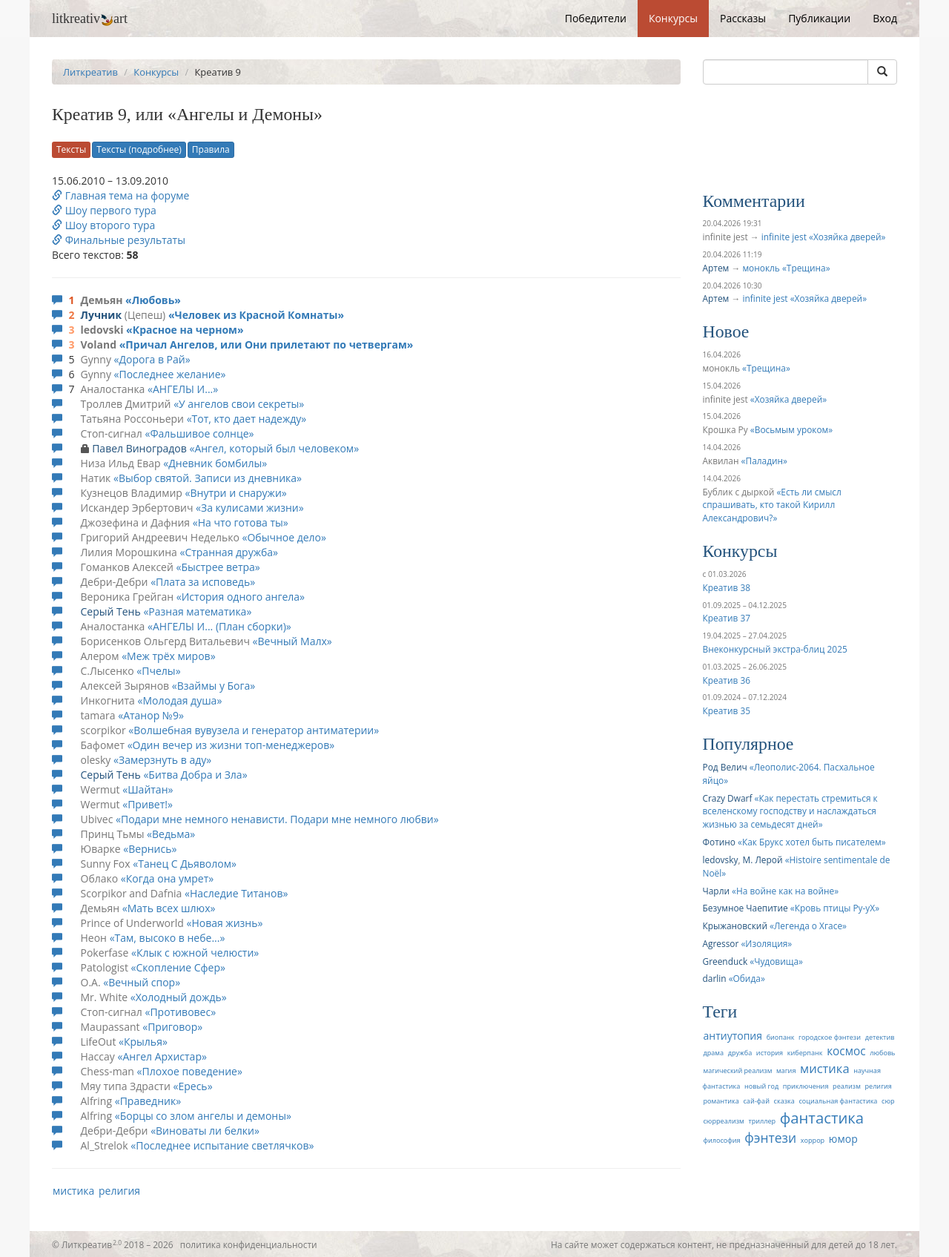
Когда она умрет (167, 878)
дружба (740, 1053)
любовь (882, 1053)
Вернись (149, 849)
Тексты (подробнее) (139, 149)
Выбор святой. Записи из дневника (208, 478)
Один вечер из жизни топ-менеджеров (231, 745)
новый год (761, 1086)
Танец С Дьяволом (184, 864)
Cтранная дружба (229, 552)
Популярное (748, 743)
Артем (716, 268)
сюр (888, 1101)
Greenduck (725, 961)
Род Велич (725, 767)
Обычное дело (284, 537)
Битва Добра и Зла (195, 775)
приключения (806, 1086)
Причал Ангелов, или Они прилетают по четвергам (265, 344)
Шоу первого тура (104, 210)
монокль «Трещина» (786, 268)
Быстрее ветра (217, 567)
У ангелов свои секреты (239, 404)
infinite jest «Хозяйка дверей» (823, 237)
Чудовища (776, 961)
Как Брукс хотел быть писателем (812, 842)
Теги (720, 1011)
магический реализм (738, 1070)
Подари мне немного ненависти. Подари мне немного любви (277, 819)
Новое (726, 331)
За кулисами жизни (250, 508)
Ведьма (171, 834)
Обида (747, 978)
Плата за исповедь (203, 582)
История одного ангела (241, 597)
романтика (721, 1101)
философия (722, 1140)
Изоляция (766, 943)
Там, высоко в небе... (167, 938)
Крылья (143, 1042)
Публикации (819, 18)
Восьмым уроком (792, 429)
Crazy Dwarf (728, 798)
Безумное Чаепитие (745, 908)
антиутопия (733, 1036)
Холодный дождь (179, 997)
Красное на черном (185, 330)
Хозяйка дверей (789, 399)
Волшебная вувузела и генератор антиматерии (253, 730)
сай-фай (756, 1101)
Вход (885, 18)
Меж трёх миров (169, 656)
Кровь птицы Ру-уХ (835, 908)
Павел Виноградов (139, 448)
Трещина (766, 368)
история (769, 1053)
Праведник (148, 1101)
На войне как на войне (785, 891)
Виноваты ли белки (205, 1131)
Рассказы (743, 18)
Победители (595, 18)
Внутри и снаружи (236, 493)
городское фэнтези (829, 1037)
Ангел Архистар (162, 1056)
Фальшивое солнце (199, 433)
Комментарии (754, 201)
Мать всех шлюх (169, 908)
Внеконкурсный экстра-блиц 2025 (775, 649)
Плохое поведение (189, 1071)
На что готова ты (240, 522)
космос (846, 1051)
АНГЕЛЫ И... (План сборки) (219, 626)
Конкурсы (673, 18)
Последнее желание (170, 374)
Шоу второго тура (103, 225)
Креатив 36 (726, 680)
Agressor (721, 943)
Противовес (180, 1012)
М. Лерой (763, 859)
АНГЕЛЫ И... (183, 389)
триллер (762, 1121)
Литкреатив (90, 72)
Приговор (172, 1027)
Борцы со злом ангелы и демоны (203, 1116)
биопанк (781, 1037)
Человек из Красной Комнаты (256, 315)
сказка (784, 1101)
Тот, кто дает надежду (247, 419)
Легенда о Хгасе (808, 925)
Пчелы (158, 671)
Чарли (716, 891)
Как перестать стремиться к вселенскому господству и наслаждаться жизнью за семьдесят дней (790, 811)
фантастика (822, 1117)
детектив (880, 1037)
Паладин (765, 460)
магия (786, 1070)
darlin (715, 978)
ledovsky (720, 859)
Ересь (192, 1086)
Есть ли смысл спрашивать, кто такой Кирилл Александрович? (772, 505)
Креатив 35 (726, 710)
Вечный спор (141, 982)
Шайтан (148, 789)
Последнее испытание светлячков (222, 1145)
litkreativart (90, 18)
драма (714, 1053)
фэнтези (770, 1138)
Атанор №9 (151, 715)
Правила (211, 149)
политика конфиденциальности (248, 1244)
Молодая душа (179, 700)
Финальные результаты (118, 240)
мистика (73, 1191)
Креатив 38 (726, 587)
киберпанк (805, 1053)
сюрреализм (724, 1121)
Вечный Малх (292, 641)
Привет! (148, 804)
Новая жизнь (224, 923)
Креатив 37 (726, 618)
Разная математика (197, 611)
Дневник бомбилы (215, 463)
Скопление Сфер (178, 967)
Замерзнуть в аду (162, 760)
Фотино (719, 842)
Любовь (153, 300)
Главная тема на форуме (120, 195)
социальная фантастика (837, 1101)
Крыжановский (735, 925)
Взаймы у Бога (214, 686)
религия (119, 1191)
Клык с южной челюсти (195, 953)
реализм (847, 1086)
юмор (843, 1139)
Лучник (101, 315)
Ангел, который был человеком (274, 448)
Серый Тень (111, 611)
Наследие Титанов (236, 893)
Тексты (71, 149)
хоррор (812, 1140)
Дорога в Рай (152, 359)
